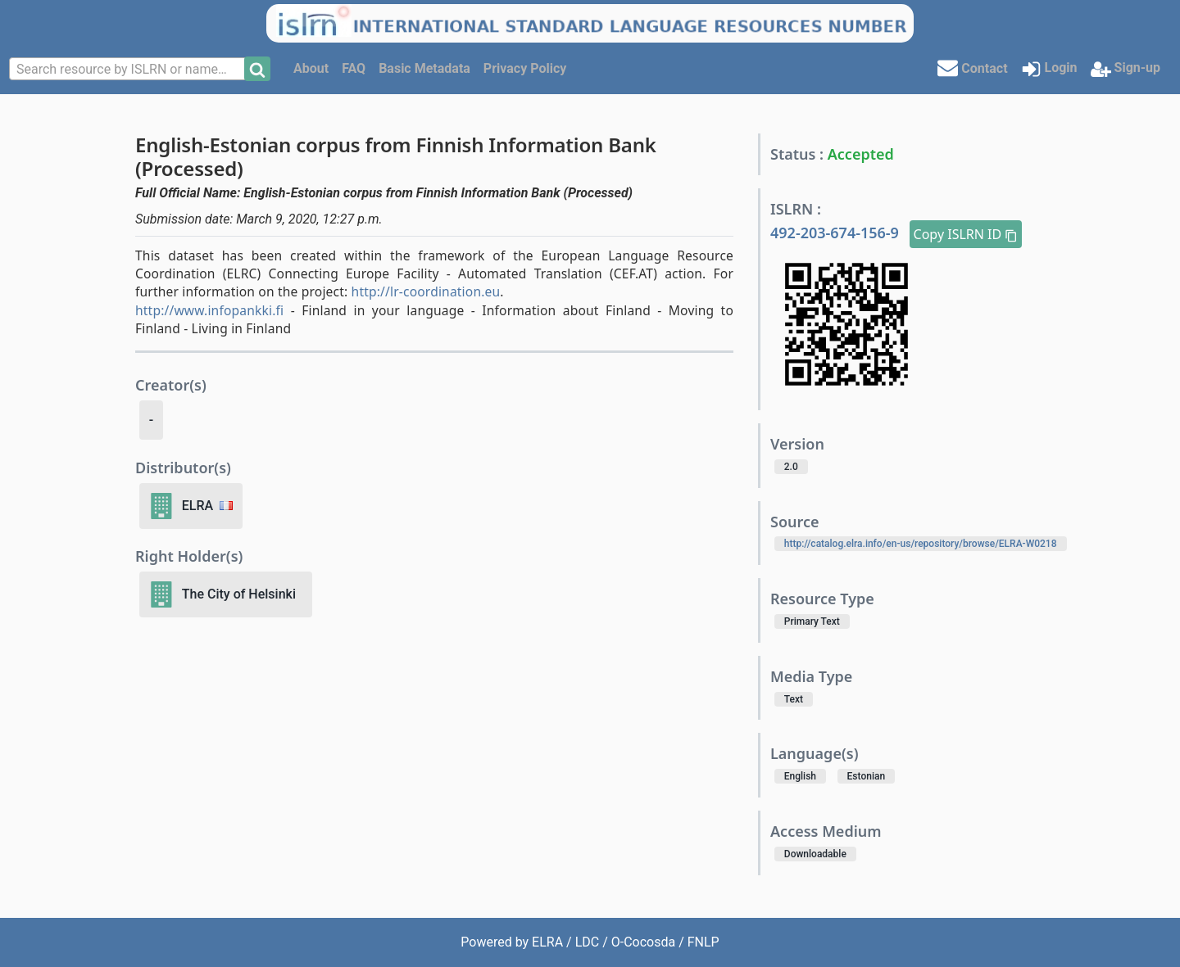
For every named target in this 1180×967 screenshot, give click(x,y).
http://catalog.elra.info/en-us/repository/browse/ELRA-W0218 (920, 543)
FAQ (353, 68)
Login (1049, 69)
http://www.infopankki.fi (209, 310)
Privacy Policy (524, 68)
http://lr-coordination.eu (426, 291)
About (311, 68)
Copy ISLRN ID (966, 234)
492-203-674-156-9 (836, 232)
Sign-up (1125, 69)
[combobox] (128, 68)
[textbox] (128, 69)
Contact (972, 67)
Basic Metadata (424, 68)
